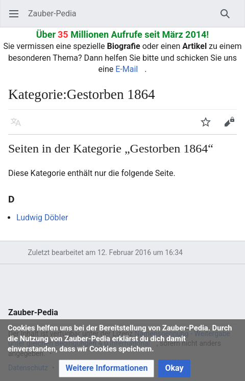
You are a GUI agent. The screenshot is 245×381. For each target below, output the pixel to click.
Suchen (228, 18)
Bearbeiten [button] (232, 127)
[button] (106, 368)
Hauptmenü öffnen (17, 18)
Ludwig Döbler (42, 217)
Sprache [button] (19, 127)
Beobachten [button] (209, 127)
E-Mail (126, 69)
